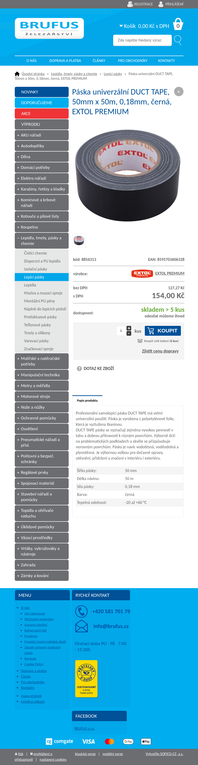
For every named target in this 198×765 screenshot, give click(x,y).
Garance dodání (35, 625)
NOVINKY (29, 92)
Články (99, 60)
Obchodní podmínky (39, 619)
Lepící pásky (113, 74)
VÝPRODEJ (30, 124)
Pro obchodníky (133, 60)
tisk (20, 754)
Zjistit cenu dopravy (160, 351)
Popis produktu (87, 401)
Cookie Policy (33, 664)
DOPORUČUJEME (36, 102)
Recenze (30, 658)
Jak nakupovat (34, 613)
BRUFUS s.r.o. (85, 728)
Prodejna (30, 636)
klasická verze (85, 754)
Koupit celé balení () (161, 341)
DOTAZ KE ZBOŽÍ (99, 368)
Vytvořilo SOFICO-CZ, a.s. (164, 754)
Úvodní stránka (33, 74)
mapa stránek (31, 696)
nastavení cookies (53, 759)
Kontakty (166, 60)
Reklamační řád (35, 630)
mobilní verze (112, 754)
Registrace (143, 4)
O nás (31, 60)
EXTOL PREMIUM (158, 273)
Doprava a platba (65, 60)
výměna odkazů (33, 701)
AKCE (26, 113)
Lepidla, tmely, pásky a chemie (74, 74)
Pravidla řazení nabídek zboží (45, 641)
